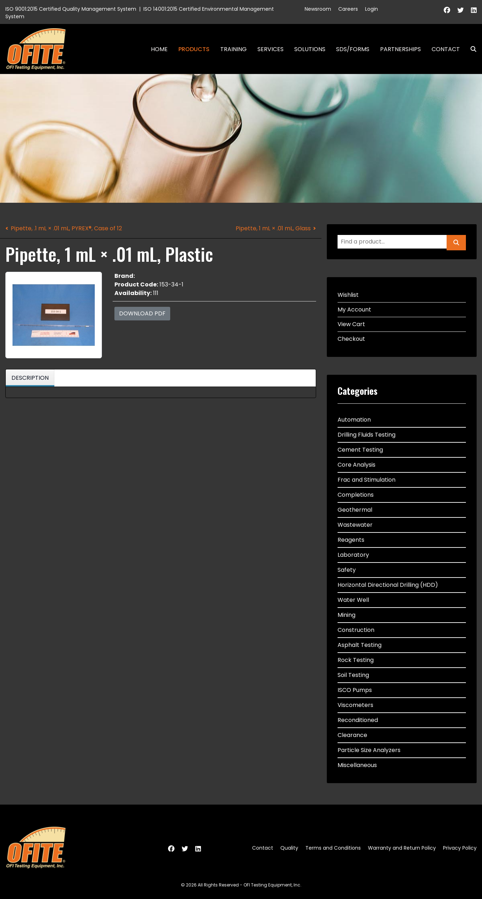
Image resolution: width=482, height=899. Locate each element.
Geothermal (355, 510)
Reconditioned (358, 720)
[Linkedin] (474, 10)
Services (270, 49)
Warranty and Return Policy (402, 847)
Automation (354, 420)
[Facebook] (447, 10)
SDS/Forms (352, 49)
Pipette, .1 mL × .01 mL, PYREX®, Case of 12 (66, 228)
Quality (289, 847)
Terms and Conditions (333, 847)
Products (194, 49)
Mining (346, 615)
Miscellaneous (357, 765)
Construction (356, 630)
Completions (356, 495)
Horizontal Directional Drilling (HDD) (388, 585)
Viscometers (355, 705)
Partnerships (400, 49)
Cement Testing (360, 450)
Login (371, 9)
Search (470, 49)
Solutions (309, 49)
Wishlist (348, 295)
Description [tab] (30, 378)
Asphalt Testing (360, 645)
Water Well (353, 600)
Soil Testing (353, 675)
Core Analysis (356, 465)
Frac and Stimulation (366, 480)
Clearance (352, 735)
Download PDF (142, 313)
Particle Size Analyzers (369, 750)
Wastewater (355, 525)
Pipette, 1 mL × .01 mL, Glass (273, 228)
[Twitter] (460, 10)
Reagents (351, 540)
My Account (354, 309)
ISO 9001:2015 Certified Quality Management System (70, 9)
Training (233, 49)
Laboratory (353, 555)
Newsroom (318, 9)
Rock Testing (356, 660)
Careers (348, 9)
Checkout (351, 339)
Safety (347, 570)
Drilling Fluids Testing (366, 435)
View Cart (351, 324)
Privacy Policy (460, 847)
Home (159, 49)
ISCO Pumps (355, 690)
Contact (446, 49)
